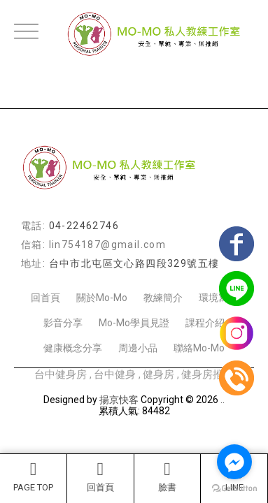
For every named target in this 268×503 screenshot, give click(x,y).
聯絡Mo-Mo (199, 347)
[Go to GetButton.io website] (234, 488)
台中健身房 (60, 374)
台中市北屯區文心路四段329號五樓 (134, 263)
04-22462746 (84, 225)
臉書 (167, 476)
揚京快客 (119, 399)
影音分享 (63, 322)
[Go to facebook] (234, 461)
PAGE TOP (33, 476)
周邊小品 (137, 347)
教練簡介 (163, 297)
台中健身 (115, 374)
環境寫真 (218, 297)
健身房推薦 (207, 374)
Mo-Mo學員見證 (134, 322)
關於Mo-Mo (101, 297)
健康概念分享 (72, 347)
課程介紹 (205, 322)
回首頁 (100, 476)
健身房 (158, 374)
